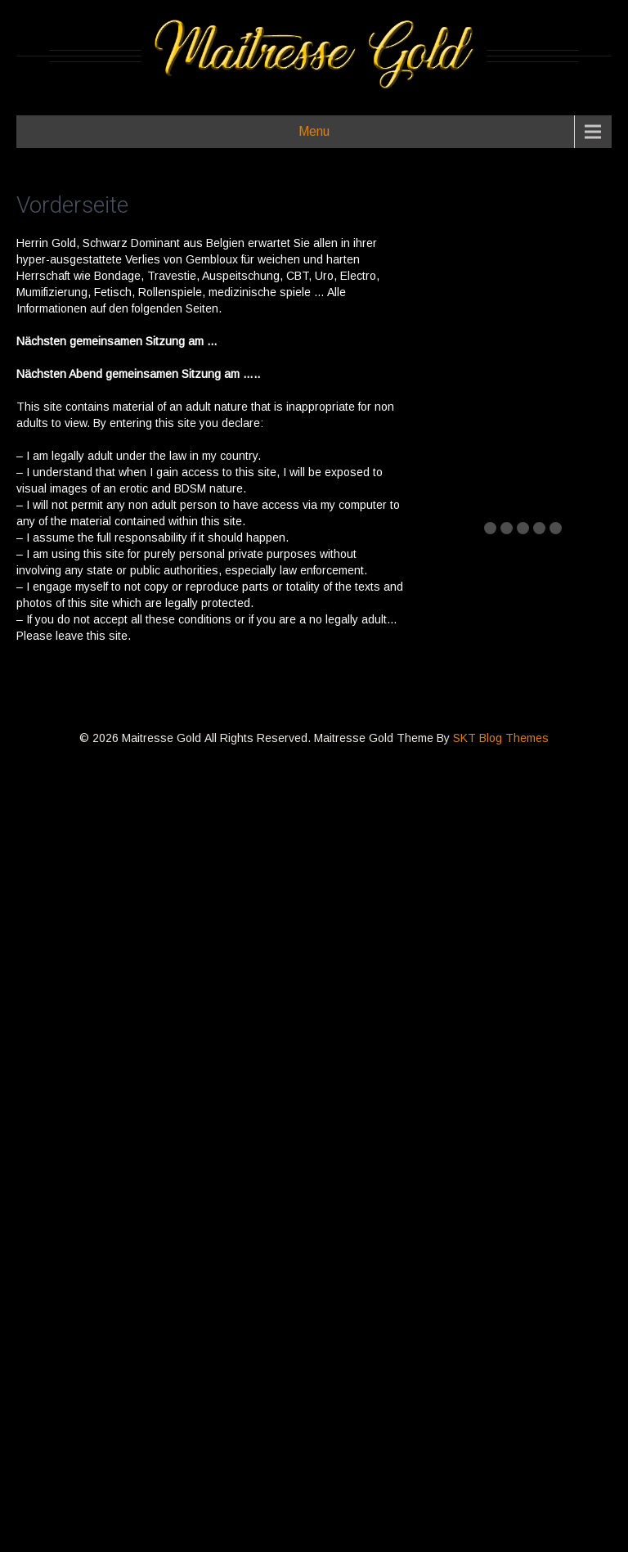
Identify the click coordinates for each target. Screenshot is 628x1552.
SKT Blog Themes (501, 738)
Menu (314, 131)
